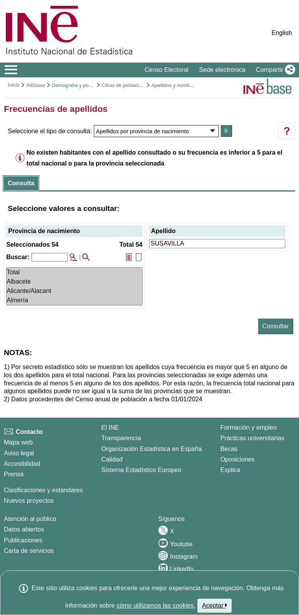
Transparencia (121, 438)
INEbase (35, 85)
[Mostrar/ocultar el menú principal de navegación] (11, 70)
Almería (74, 300)
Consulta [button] (21, 183)
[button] (274, 70)
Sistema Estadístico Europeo (141, 470)
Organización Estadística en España (151, 449)
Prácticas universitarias (252, 438)
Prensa (14, 474)
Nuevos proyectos (29, 500)
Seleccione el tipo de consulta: (50, 131)
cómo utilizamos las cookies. (155, 605)
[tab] (21, 183)
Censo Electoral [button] (166, 69)
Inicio (13, 85)
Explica (230, 470)
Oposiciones (237, 459)
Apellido (163, 231)
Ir (226, 130)
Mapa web (18, 442)
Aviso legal (19, 453)
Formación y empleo (248, 427)
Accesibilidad (22, 463)
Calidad (111, 459)
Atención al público (30, 519)
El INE (110, 427)
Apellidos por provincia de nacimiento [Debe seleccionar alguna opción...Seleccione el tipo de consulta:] (142, 131)
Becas (228, 449)
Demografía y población (78, 85)
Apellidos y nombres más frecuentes (191, 85)
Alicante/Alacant (74, 291)
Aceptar (214, 605)
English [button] (282, 33)
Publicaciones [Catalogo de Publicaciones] (23, 540)
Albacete (74, 281)
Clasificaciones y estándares (43, 490)
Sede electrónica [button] (222, 69)
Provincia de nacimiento (44, 231)
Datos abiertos (24, 529)
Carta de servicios (29, 550)
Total (74, 272)
